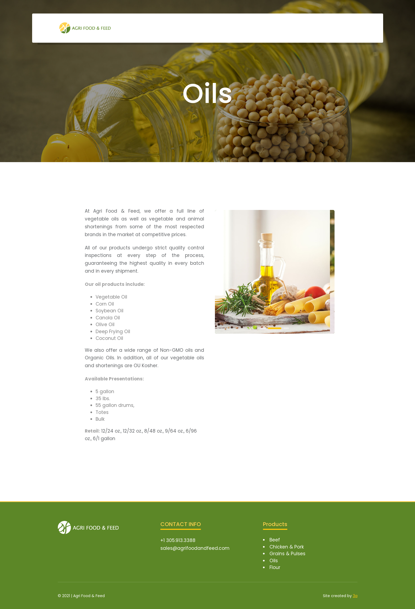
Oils (273, 560)
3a (355, 595)
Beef (274, 540)
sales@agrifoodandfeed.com (195, 548)
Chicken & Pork (286, 547)
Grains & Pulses (287, 553)
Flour (274, 567)
